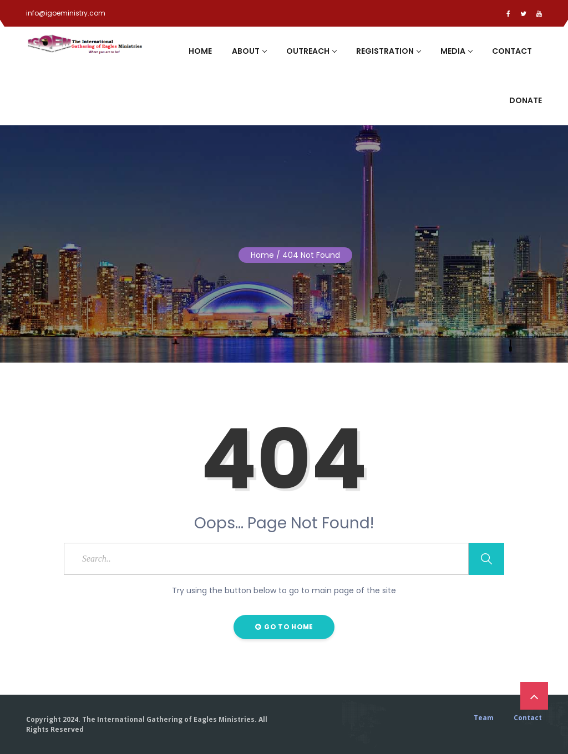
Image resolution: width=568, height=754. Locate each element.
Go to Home (284, 626)
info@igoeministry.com (65, 13)
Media (456, 51)
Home (200, 51)
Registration (388, 51)
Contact (512, 51)
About (249, 51)
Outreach (311, 51)
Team (484, 718)
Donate (525, 100)
